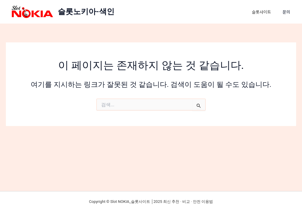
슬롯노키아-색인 (86, 11)
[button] (289, 12)
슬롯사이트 (263, 12)
